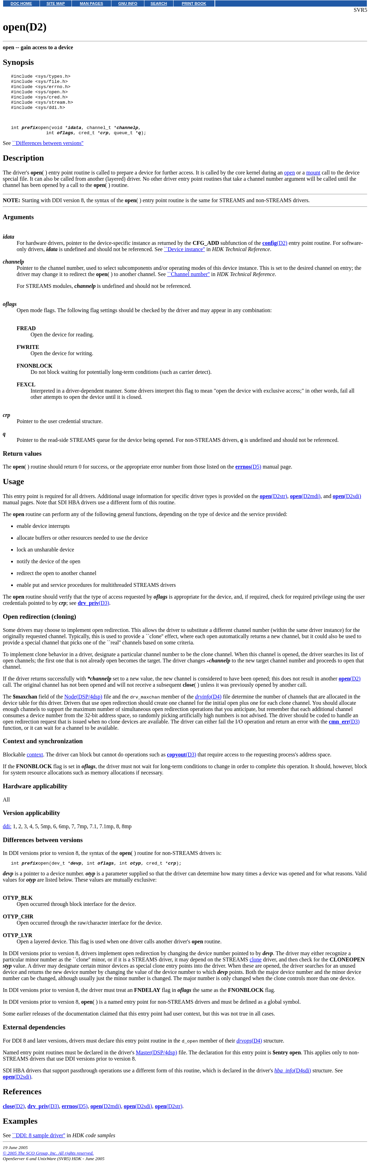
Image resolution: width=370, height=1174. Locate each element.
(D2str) (273, 508)
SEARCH (159, 3)
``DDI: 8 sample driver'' (38, 1148)
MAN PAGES (91, 3)
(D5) (248, 478)
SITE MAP (56, 3)
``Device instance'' (184, 261)
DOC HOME (21, 3)
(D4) (208, 708)
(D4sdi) (292, 1083)
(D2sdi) (347, 508)
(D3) (93, 614)
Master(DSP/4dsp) (156, 1065)
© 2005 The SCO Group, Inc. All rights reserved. (48, 1165)
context (35, 766)
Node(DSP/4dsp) (83, 708)
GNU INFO (127, 3)
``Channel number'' (188, 286)
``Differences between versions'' (47, 154)
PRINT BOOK (194, 3)
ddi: (7, 838)
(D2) (274, 254)
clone (256, 972)
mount (313, 184)
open (289, 184)
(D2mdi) (305, 508)
